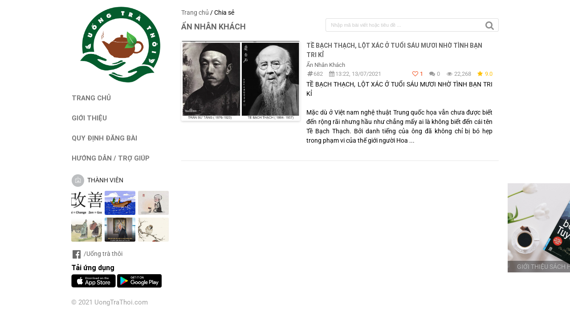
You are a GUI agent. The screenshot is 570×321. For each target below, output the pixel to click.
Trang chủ (195, 12)
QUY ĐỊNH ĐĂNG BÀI (104, 138)
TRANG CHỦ (91, 98)
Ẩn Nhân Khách (325, 65)
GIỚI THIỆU (89, 118)
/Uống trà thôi (96, 253)
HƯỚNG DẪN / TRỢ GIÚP (111, 158)
